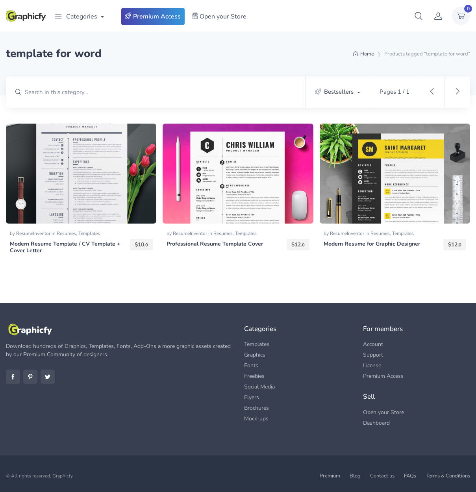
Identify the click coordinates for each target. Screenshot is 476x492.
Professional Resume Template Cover (215, 244)
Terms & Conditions (448, 475)
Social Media (259, 386)
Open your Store (219, 16)
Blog (355, 475)
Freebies (254, 376)
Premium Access (153, 16)
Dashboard (376, 423)
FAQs (410, 475)
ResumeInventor (34, 233)
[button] (418, 16)
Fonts (251, 365)
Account (373, 344)
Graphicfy (62, 476)
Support (373, 355)
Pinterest (30, 376)
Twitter (47, 376)
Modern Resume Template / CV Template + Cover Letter (65, 247)
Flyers (251, 397)
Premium (330, 475)
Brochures (256, 408)
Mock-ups (256, 418)
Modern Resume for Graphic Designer (372, 244)
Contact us (382, 475)
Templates (89, 233)
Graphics (254, 355)
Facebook (13, 376)
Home (367, 53)
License (372, 365)
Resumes (66, 233)
